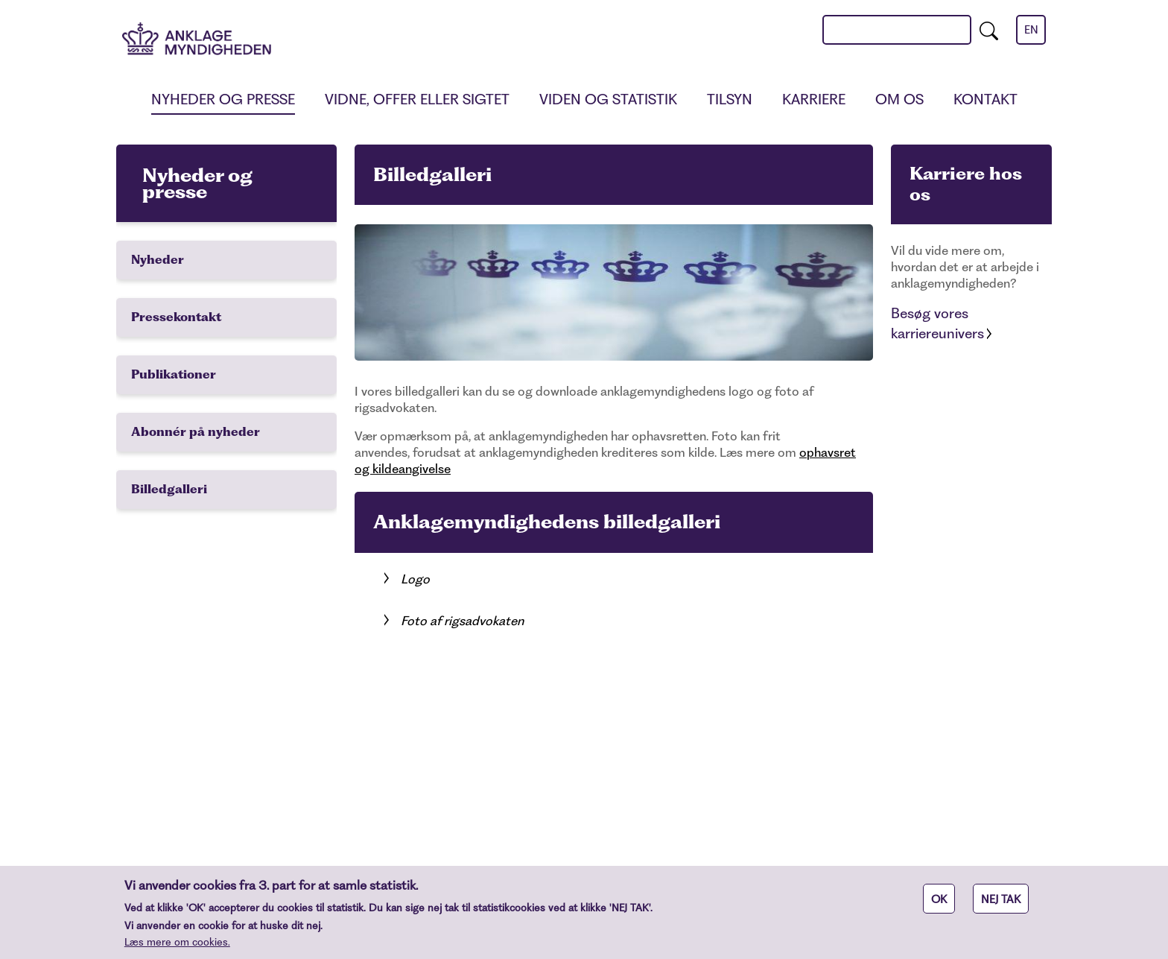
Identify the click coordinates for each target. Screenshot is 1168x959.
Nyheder (157, 260)
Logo (415, 579)
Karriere (813, 99)
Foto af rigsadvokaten (462, 620)
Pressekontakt (176, 317)
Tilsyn (729, 99)
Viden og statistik (608, 99)
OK (939, 904)
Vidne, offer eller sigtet (417, 99)
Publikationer (173, 374)
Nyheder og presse (223, 99)
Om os (899, 99)
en (1031, 30)
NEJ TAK (1001, 904)
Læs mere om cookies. (177, 947)
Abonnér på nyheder (195, 432)
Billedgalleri (169, 489)
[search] (989, 30)
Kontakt (985, 99)
